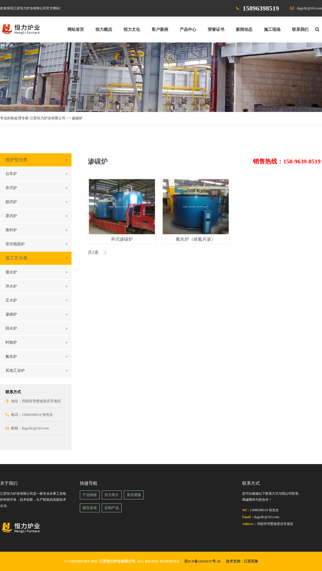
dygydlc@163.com (309, 8)
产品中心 (188, 29)
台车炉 (11, 174)
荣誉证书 (216, 29)
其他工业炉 (15, 370)
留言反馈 (90, 508)
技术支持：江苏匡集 (242, 561)
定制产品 (112, 508)
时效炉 (11, 342)
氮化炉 (11, 356)
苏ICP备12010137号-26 (202, 561)
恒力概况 (103, 29)
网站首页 (75, 29)
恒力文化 (132, 29)
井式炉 (11, 188)
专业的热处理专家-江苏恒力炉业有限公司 (33, 118)
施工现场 (272, 29)
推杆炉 (11, 230)
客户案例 (160, 29)
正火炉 (11, 300)
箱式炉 (11, 202)
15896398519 (261, 8)
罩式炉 (11, 216)
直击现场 (134, 495)
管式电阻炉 (15, 244)
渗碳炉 (77, 118)
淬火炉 (11, 286)
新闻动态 (244, 29)
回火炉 (11, 328)
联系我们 (300, 29)
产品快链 (90, 495)
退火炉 (11, 272)
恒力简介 (112, 495)
